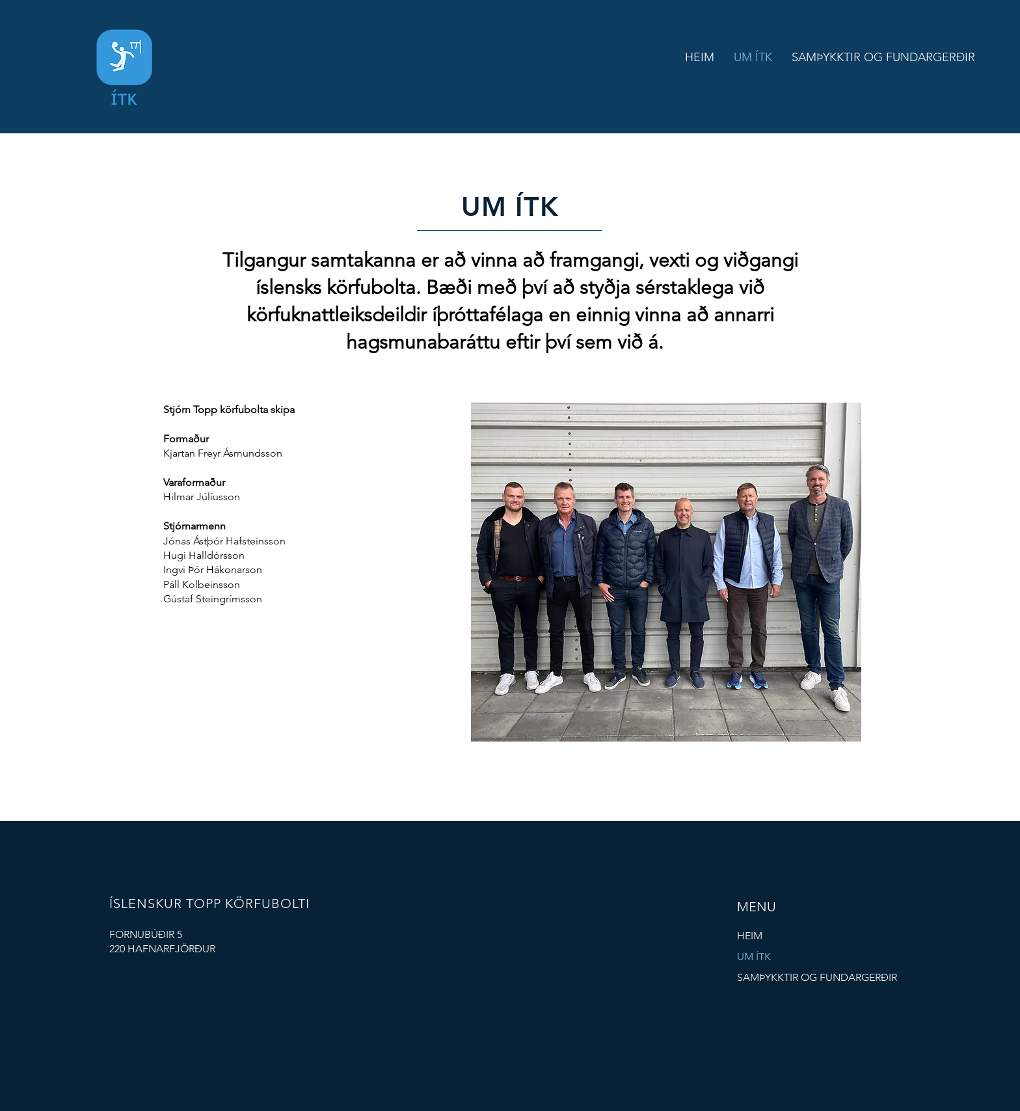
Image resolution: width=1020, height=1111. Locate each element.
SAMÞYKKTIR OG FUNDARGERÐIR (817, 977)
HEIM (749, 936)
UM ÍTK (754, 956)
